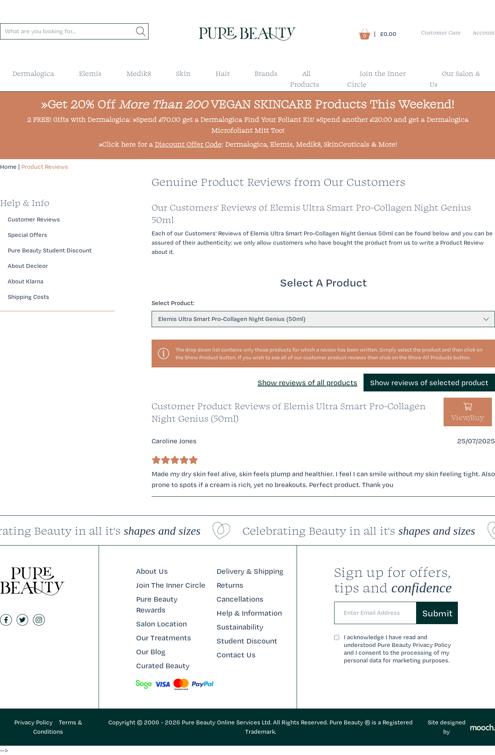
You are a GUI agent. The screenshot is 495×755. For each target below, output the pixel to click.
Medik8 (138, 73)
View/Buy (467, 413)
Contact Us (236, 655)
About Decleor (28, 266)
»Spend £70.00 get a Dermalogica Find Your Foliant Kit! (223, 119)
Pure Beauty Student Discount (50, 250)
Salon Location (161, 624)
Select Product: (173, 303)
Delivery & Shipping (250, 571)
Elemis (90, 73)
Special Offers (27, 235)
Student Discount (247, 641)
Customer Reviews (34, 219)
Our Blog (151, 652)
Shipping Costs (28, 297)
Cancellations (240, 599)
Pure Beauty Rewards (157, 604)
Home (8, 167)
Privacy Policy (33, 722)
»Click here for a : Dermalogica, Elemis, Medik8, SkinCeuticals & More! (248, 144)
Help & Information (249, 613)
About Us (152, 571)
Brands (266, 73)
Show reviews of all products (307, 383)
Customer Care (441, 32)
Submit (437, 613)
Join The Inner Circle (170, 585)
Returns (230, 585)
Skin (183, 73)
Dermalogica (33, 73)
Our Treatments (163, 638)
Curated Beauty (162, 666)
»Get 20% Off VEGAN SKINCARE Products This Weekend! (247, 104)
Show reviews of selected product (429, 383)
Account (484, 32)
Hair (222, 73)
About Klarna (25, 281)
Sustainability (240, 627)
